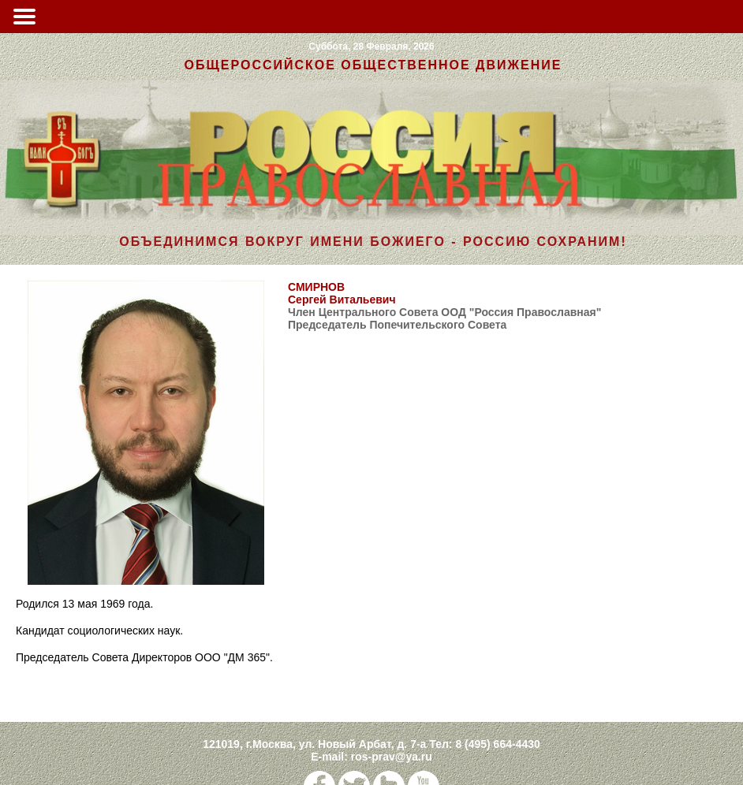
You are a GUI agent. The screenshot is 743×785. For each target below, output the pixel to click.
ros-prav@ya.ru (391, 756)
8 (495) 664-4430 (497, 744)
